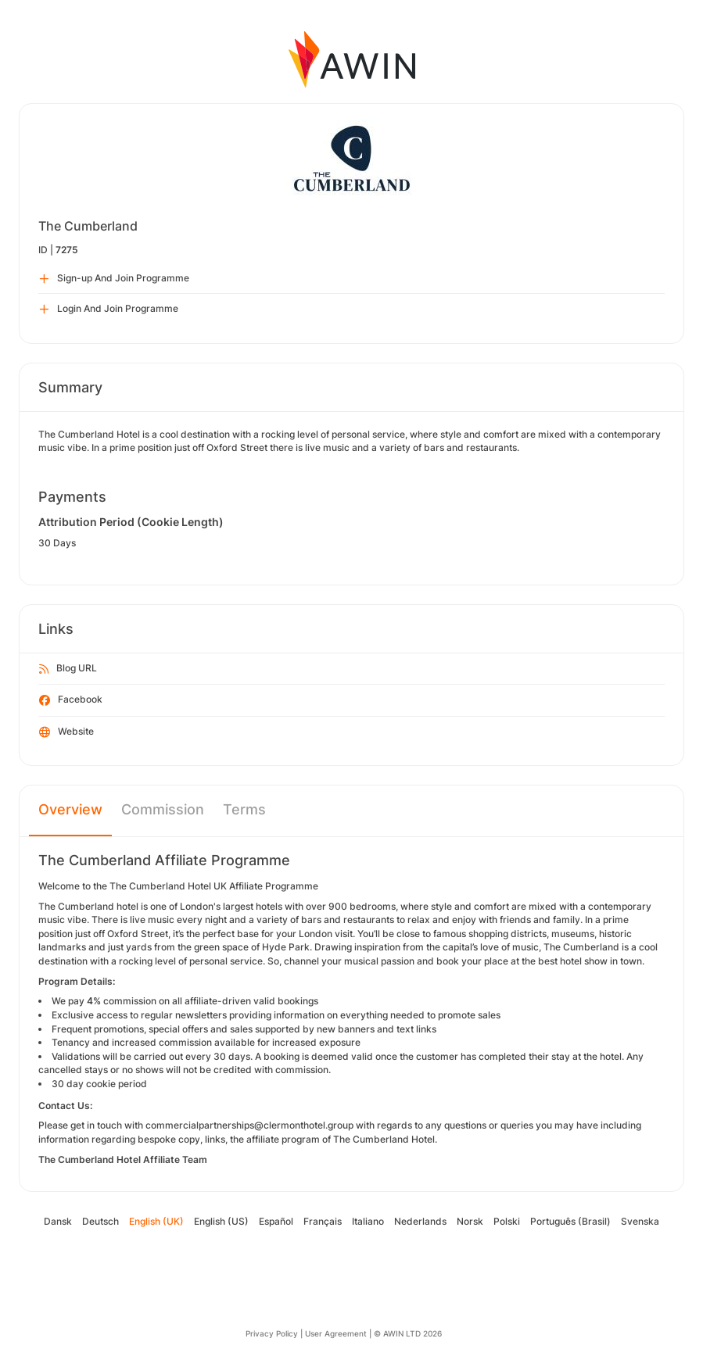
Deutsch (100, 1221)
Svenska (640, 1221)
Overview (70, 809)
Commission (162, 809)
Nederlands (420, 1221)
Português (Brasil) (570, 1221)
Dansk (58, 1221)
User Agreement (336, 1333)
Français (322, 1221)
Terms (244, 809)
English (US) (221, 1221)
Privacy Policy (272, 1333)
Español (276, 1221)
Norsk (470, 1221)
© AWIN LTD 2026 (408, 1333)
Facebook (70, 700)
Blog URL (68, 669)
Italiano (368, 1221)
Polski (506, 1221)
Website (66, 732)
